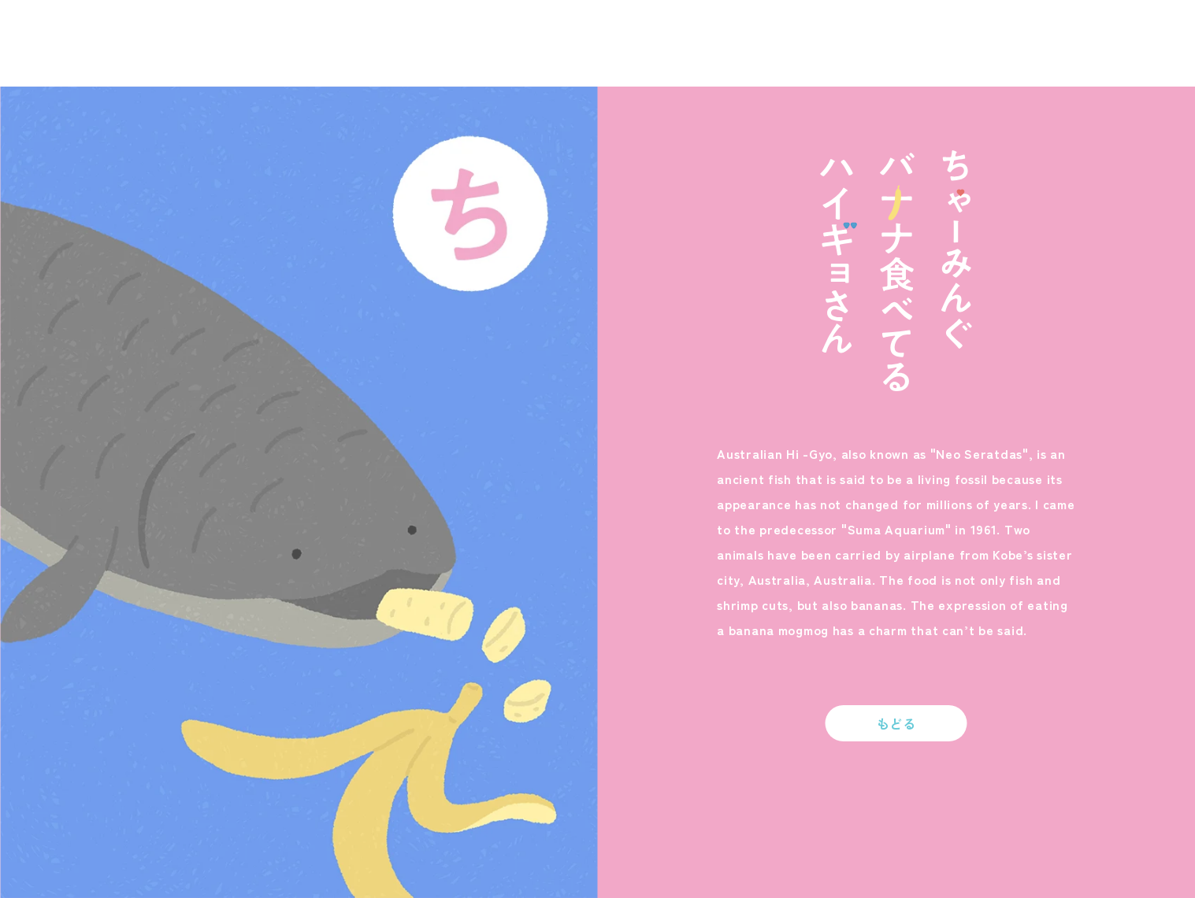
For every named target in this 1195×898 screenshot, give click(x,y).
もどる (896, 723)
